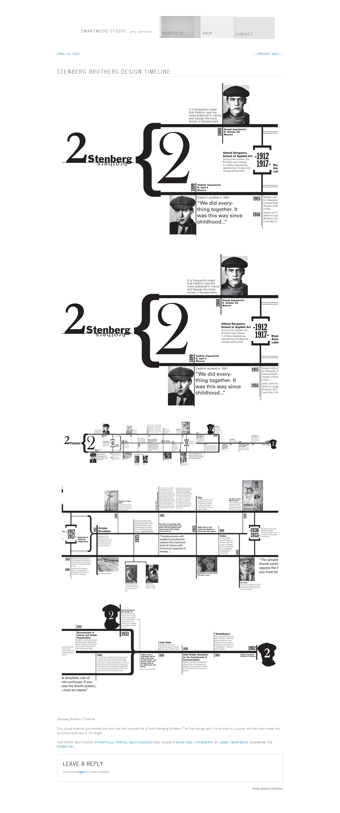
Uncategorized (141, 742)
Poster (178, 742)
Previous (261, 53)
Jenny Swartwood (234, 742)
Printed (122, 742)
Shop (207, 33)
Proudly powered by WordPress (267, 788)
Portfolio (173, 33)
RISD (189, 742)
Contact (244, 34)
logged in (83, 771)
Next (277, 53)
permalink (65, 746)
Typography (204, 742)
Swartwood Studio (116, 30)
